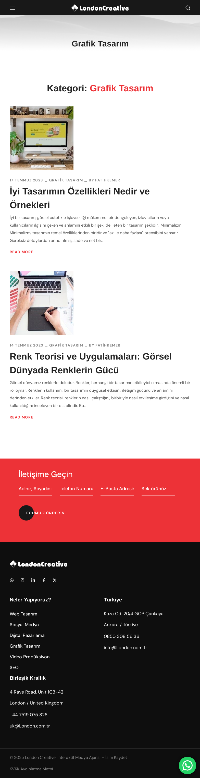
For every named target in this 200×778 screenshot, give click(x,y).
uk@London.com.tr (30, 726)
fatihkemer (107, 180)
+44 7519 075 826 (28, 715)
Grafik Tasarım (66, 180)
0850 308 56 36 (121, 636)
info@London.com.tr (125, 648)
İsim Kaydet (116, 757)
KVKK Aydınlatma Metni (31, 769)
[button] (187, 8)
